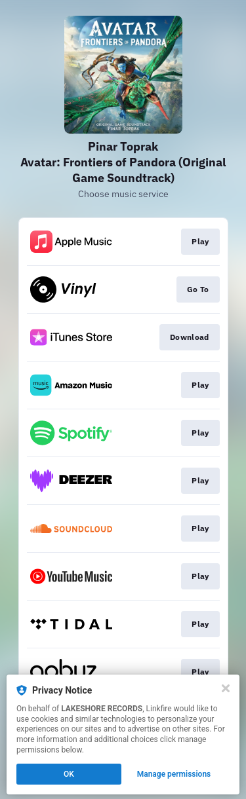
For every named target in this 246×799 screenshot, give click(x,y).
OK (69, 774)
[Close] (225, 688)
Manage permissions (174, 774)
